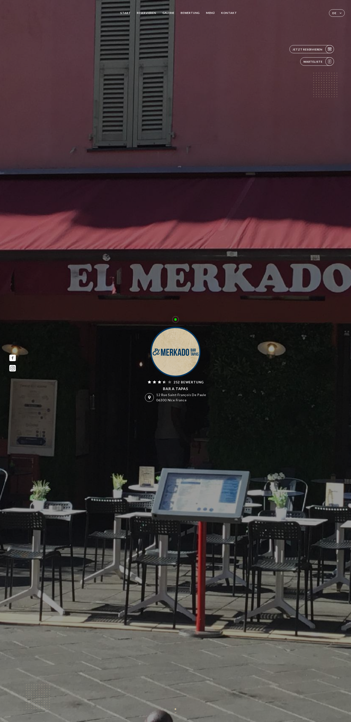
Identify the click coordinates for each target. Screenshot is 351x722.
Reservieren (146, 12)
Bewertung (190, 12)
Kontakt (229, 12)
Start (125, 12)
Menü (210, 12)
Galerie (168, 12)
